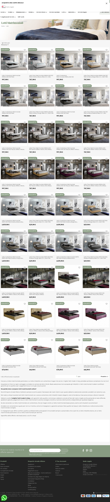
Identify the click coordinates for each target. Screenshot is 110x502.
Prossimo (105, 377)
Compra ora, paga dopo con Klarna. (38, 476)
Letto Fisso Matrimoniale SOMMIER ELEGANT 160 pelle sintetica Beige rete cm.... (92, 366)
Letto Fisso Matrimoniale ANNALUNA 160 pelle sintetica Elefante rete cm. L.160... (96, 112)
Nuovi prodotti (4, 466)
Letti (64, 12)
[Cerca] (78, 7)
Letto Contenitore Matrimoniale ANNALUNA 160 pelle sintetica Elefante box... (65, 112)
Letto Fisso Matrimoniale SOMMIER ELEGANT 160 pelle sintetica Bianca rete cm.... (37, 366)
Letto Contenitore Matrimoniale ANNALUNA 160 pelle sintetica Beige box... (65, 76)
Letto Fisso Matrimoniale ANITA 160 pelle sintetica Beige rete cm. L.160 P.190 (95, 221)
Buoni (57, 473)
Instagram (91, 450)
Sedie (2, 477)
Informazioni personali (62, 464)
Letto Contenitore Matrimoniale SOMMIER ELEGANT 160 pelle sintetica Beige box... (65, 366)
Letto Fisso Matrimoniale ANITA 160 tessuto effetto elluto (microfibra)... (94, 293)
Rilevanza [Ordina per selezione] (5, 45)
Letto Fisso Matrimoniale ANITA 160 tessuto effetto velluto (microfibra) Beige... (41, 330)
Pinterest (87, 450)
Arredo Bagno (82, 12)
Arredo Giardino (54, 12)
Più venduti (3, 468)
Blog (29, 485)
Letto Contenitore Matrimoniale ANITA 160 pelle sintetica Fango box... (13, 257)
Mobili (31, 12)
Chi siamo (31, 468)
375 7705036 (105, 1)
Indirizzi (57, 471)
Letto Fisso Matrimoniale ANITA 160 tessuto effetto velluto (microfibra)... (94, 330)
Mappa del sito (32, 483)
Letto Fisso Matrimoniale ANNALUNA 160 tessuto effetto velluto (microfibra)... (40, 148)
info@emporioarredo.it (100, 474)
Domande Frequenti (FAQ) (36, 479)
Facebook (83, 450)
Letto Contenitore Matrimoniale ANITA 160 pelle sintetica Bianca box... (13, 221)
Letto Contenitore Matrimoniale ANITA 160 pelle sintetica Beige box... (67, 221)
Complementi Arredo (6, 471)
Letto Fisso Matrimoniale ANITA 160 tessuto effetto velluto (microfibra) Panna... (37, 293)
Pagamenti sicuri (33, 471)
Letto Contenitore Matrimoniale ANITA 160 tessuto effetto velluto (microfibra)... (13, 293)
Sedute (11, 12)
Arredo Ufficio (41, 12)
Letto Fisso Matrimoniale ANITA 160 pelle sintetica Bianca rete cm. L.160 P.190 (41, 221)
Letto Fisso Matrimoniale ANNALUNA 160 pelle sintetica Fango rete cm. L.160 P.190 (41, 112)
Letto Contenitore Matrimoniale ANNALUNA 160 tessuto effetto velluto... (13, 148)
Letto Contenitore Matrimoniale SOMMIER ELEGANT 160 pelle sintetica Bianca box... (11, 366)
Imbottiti (72, 12)
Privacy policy (32, 487)
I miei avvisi (58, 475)
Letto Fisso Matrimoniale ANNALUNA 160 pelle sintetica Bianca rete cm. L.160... (41, 76)
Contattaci (31, 481)
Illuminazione (21, 12)
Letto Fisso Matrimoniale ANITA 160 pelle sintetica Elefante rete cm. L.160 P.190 (95, 257)
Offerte (2, 464)
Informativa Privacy (35, 455)
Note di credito (59, 468)
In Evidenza (104, 12)
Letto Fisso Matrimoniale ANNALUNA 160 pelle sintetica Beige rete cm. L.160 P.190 (96, 76)
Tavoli (2, 479)
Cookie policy (32, 489)
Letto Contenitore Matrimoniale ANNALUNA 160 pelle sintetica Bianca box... (11, 76)
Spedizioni (31, 464)
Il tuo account (60, 461)
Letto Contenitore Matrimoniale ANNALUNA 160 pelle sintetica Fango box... (11, 112)
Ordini (57, 466)
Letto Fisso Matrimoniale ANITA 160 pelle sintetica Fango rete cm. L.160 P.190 (41, 257)
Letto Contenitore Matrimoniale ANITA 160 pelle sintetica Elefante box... (67, 257)
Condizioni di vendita (34, 466)
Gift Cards (21, 17)
